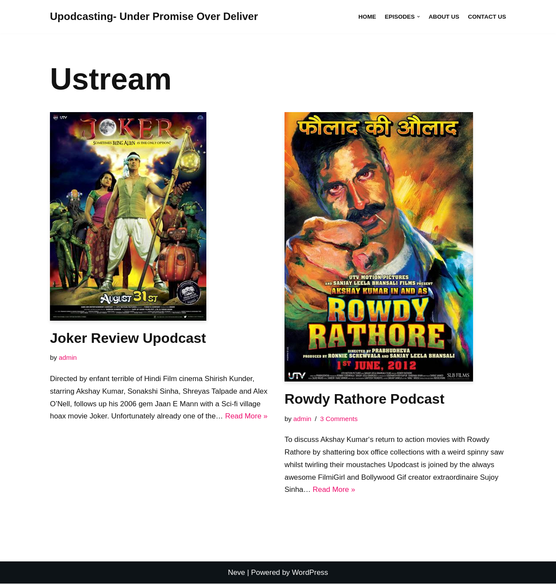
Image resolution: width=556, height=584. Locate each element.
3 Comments (339, 418)
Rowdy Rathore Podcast (364, 399)
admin (68, 357)
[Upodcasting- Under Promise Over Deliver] (154, 17)
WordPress (310, 573)
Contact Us (487, 16)
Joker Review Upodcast (128, 338)
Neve (236, 573)
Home (367, 16)
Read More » (247, 416)
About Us (443, 16)
